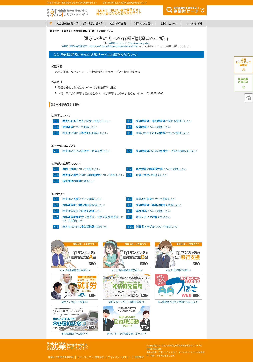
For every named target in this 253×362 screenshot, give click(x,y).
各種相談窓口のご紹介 (85, 31)
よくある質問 (194, 23)
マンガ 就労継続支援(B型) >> (126, 270)
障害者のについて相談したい (82, 199)
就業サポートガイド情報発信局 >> (126, 302)
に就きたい (78, 181)
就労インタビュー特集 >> (74, 302)
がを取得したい (83, 205)
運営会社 (99, 357)
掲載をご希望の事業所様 (61, 357)
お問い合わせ (169, 23)
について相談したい (79, 127)
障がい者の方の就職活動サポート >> (126, 333)
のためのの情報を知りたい (166, 151)
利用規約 (139, 357)
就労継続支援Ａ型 (67, 23)
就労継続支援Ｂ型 (93, 23)
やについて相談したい (161, 169)
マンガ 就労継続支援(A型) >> (75, 270)
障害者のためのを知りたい (85, 226)
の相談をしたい (152, 175)
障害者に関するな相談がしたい (85, 133)
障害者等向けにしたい (82, 211)
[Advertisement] (178, 315)
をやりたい (153, 217)
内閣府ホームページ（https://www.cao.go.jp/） (129, 43)
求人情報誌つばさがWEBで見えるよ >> (178, 302)
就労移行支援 (118, 23)
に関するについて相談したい (93, 175)
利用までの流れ (143, 23)
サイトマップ (84, 357)
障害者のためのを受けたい (86, 151)
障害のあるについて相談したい (162, 133)
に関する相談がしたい (86, 121)
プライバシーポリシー (119, 357)
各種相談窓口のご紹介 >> (74, 333)
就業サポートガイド (60, 31)
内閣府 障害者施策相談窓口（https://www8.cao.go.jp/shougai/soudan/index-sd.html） (100, 46)
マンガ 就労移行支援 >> (178, 270)
